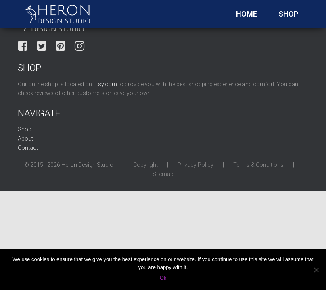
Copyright (145, 165)
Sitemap (163, 174)
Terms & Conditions (258, 165)
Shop (288, 14)
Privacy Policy (195, 165)
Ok (163, 278)
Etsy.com (105, 84)
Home (246, 14)
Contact (28, 148)
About (25, 138)
